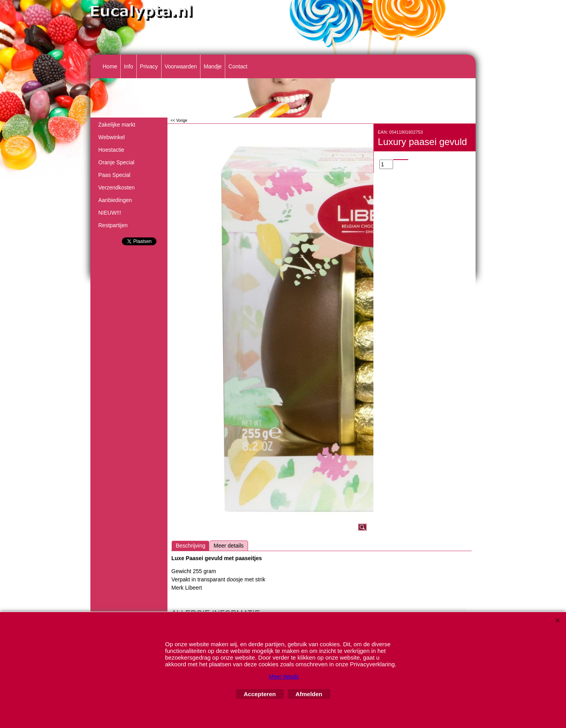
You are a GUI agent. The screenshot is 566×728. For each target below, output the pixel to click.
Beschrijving (190, 545)
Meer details (228, 545)
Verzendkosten (116, 187)
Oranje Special (116, 162)
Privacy (149, 66)
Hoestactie (111, 150)
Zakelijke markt (116, 124)
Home (110, 66)
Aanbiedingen (115, 200)
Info (128, 66)
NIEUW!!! (109, 213)
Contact (237, 66)
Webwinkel (111, 137)
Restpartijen (113, 225)
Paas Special (114, 175)
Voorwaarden (181, 66)
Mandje (213, 66)
